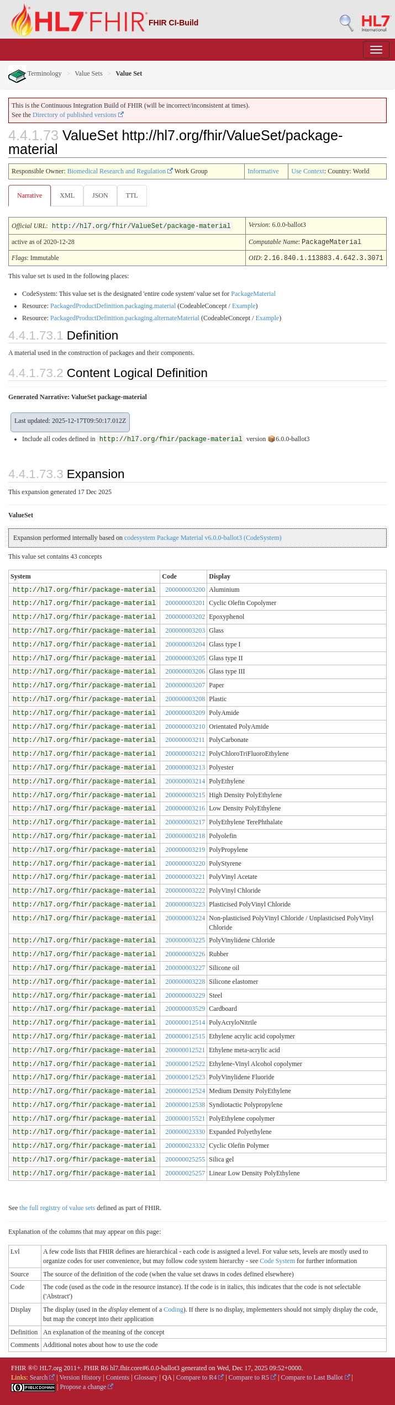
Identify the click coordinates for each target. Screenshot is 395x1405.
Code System (277, 1260)
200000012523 (185, 1076)
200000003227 (185, 967)
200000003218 (185, 835)
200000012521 (185, 1049)
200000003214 (185, 780)
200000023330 (185, 1130)
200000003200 (185, 588)
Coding (173, 1308)
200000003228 (185, 980)
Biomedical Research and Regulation (120, 171)
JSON (100, 195)
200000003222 (185, 889)
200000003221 (185, 875)
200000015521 (185, 1117)
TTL (132, 195)
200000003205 (185, 657)
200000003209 (185, 711)
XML (67, 195)
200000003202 (185, 615)
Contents (118, 1376)
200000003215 (185, 794)
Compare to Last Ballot (315, 1376)
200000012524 (185, 1090)
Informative (263, 171)
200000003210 (185, 725)
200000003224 (185, 917)
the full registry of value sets (57, 1207)
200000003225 (185, 939)
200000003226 (185, 953)
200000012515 (185, 1035)
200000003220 (185, 862)
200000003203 (185, 629)
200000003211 (185, 739)
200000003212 (185, 752)
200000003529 (185, 1007)
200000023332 (185, 1144)
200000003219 (185, 848)
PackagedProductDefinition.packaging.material (113, 305)
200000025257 (185, 1172)
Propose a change (86, 1386)
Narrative (29, 195)
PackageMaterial (253, 292)
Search (42, 1376)
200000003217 (185, 821)
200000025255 (185, 1158)
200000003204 (185, 643)
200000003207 (185, 684)
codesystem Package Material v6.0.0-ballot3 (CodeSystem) (203, 536)
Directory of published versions (78, 115)
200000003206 (185, 670)
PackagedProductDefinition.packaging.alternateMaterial (124, 317)
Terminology (35, 73)
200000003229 (185, 994)
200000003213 (185, 766)
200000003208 (185, 698)
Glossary (146, 1376)
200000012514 (185, 1021)
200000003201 (185, 602)
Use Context (307, 171)
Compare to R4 (200, 1376)
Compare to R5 (252, 1376)
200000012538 (185, 1103)
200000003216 (185, 807)
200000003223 (185, 903)
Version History (81, 1376)
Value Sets (88, 73)
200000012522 (185, 1063)
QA (167, 1376)
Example (244, 305)
